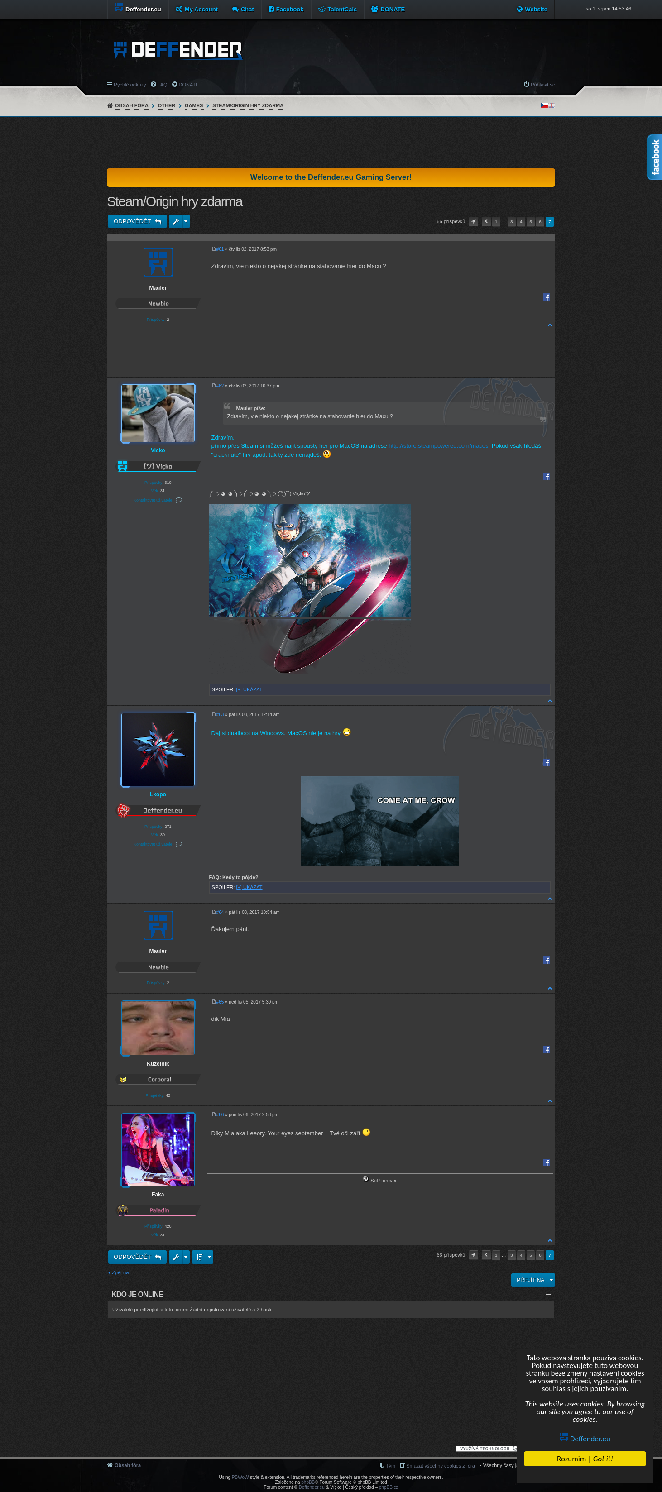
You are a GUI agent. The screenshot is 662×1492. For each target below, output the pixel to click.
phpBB (308, 1482)
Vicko (158, 450)
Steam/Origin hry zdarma (247, 105)
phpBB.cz (388, 1487)
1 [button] (496, 221)
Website (536, 9)
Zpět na (120, 1272)
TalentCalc (342, 9)
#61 (220, 249)
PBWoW (240, 1477)
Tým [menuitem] (390, 1465)
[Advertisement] (331, 142)
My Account (201, 9)
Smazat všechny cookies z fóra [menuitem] (440, 1465)
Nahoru (550, 324)
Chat (247, 9)
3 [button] (511, 221)
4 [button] (521, 221)
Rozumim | (585, 1458)
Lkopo (158, 794)
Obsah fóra (132, 105)
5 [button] (530, 221)
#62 (220, 385)
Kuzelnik (158, 1064)
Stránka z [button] (473, 221)
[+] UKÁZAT (249, 689)
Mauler (158, 288)
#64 (220, 912)
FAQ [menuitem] (163, 84)
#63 (220, 714)
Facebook (290, 9)
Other (167, 105)
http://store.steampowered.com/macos (438, 445)
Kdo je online (137, 1294)
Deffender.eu (585, 1439)
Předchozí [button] (486, 221)
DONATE (392, 9)
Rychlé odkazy (130, 84)
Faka (158, 1194)
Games (194, 105)
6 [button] (540, 221)
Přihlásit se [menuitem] (543, 84)
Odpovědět (133, 221)
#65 (220, 1001)
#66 (220, 1114)
